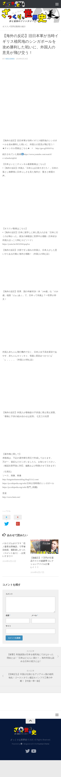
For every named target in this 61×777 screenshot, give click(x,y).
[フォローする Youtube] (33, 751)
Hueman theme (43, 744)
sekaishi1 (10, 59)
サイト (8, 626)
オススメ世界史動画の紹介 (14, 26)
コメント (9, 594)
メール (34, 615)
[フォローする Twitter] (27, 751)
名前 (8, 615)
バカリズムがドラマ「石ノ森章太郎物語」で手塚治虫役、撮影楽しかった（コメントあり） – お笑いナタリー (13, 549)
